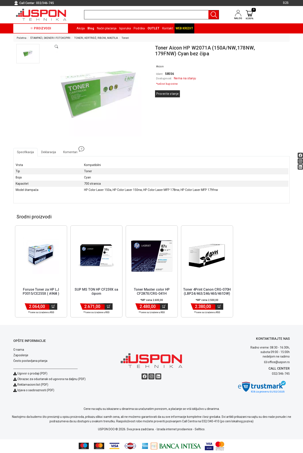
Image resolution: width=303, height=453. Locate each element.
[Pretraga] (213, 14)
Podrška (139, 28)
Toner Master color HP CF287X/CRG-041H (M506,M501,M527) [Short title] (152, 294)
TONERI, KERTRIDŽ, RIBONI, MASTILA (96, 37)
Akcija (81, 28)
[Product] (41, 256)
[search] (151, 14)
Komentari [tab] (72, 151)
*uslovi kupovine (167, 83)
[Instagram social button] (300, 161)
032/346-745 (45, 3)
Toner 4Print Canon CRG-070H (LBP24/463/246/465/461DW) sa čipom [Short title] (207, 294)
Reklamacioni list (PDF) (30, 385)
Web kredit (184, 28)
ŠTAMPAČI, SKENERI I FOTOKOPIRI (50, 37)
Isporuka (125, 28)
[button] (27, 53)
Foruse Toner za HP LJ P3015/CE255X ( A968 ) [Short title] (41, 292)
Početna (21, 37)
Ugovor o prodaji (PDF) (30, 373)
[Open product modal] (56, 47)
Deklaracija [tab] (48, 152)
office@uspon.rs (279, 362)
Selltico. (200, 429)
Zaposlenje (20, 355)
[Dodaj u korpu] (53, 307)
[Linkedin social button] (300, 167)
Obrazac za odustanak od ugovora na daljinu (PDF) (51, 379)
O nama (18, 350)
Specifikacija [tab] (25, 152)
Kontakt (167, 28)
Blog (90, 28)
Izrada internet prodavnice (174, 429)
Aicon (160, 66)
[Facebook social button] (300, 155)
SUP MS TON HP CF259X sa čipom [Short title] (96, 292)
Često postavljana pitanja (30, 361)
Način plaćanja (106, 28)
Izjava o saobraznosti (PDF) (35, 390)
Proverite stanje (167, 93)
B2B (286, 3)
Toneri (125, 37)
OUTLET (154, 28)
